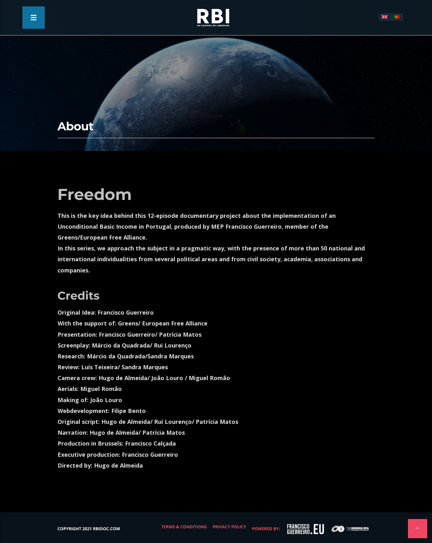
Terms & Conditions (184, 527)
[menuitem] (385, 17)
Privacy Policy (229, 527)
